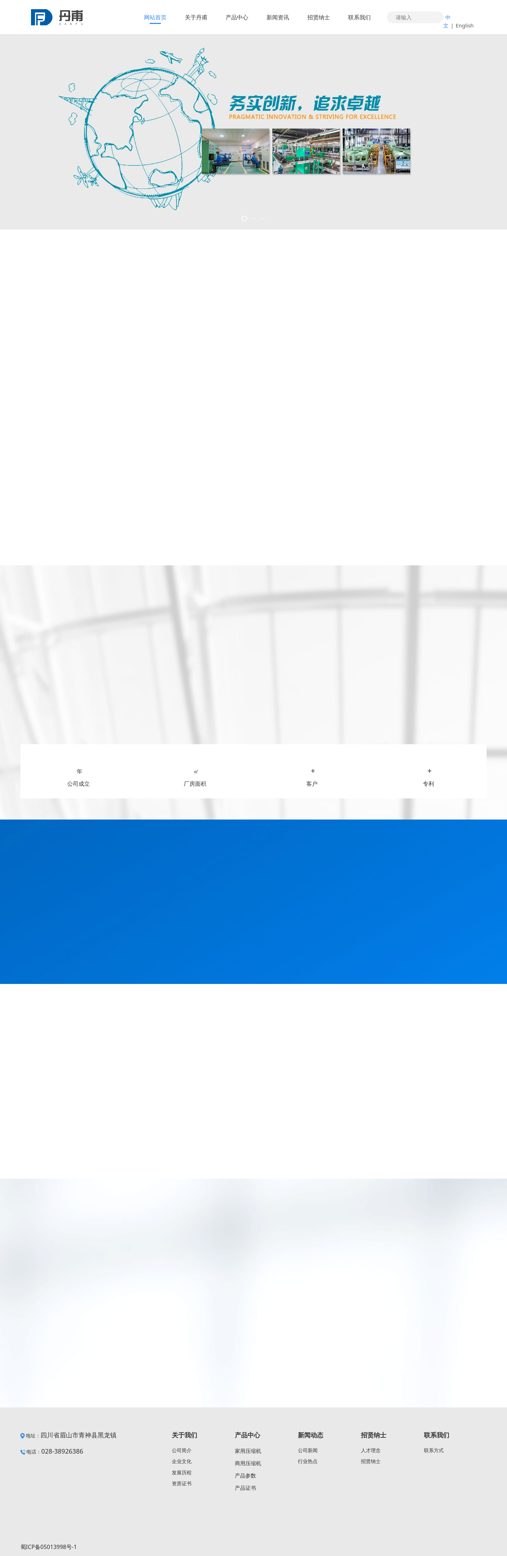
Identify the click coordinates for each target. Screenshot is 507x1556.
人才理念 (371, 1450)
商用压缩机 (248, 1463)
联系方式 (434, 1450)
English (465, 25)
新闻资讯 (278, 17)
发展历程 (182, 1472)
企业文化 (182, 1461)
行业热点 (308, 1461)
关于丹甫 (196, 17)
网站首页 (155, 17)
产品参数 (245, 1475)
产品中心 (237, 17)
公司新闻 (308, 1450)
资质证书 (182, 1483)
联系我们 (359, 17)
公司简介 (182, 1450)
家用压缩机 (248, 1450)
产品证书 (245, 1487)
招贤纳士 (318, 17)
